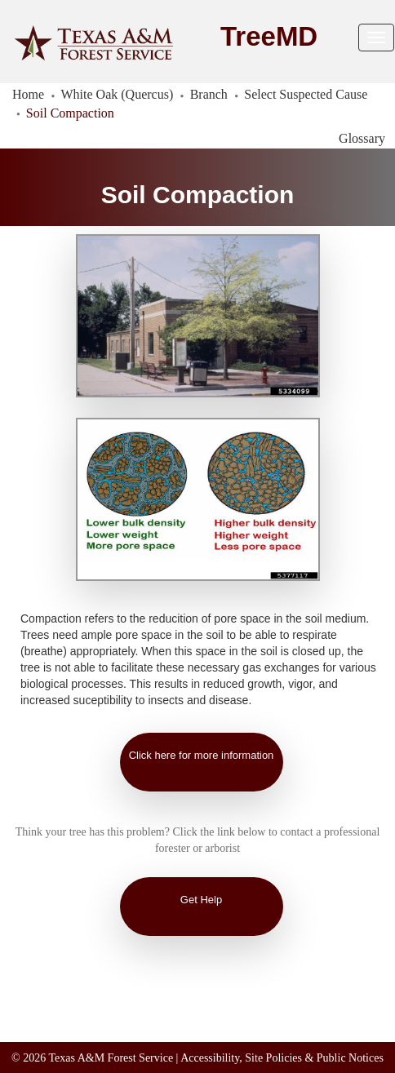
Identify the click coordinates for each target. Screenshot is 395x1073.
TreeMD (268, 36)
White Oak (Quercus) (117, 94)
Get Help (201, 899)
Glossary (362, 138)
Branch (209, 94)
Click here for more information (201, 755)
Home (28, 94)
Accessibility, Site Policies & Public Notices (282, 1058)
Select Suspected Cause (305, 94)
